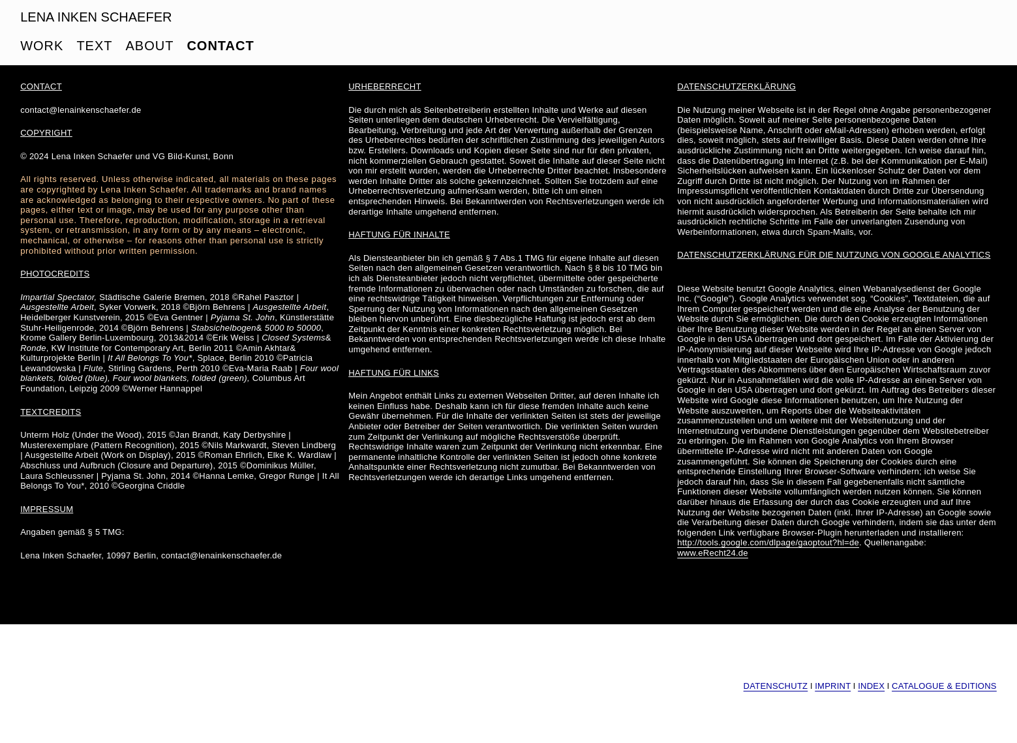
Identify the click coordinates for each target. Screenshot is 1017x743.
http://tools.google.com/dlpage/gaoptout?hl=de (768, 542)
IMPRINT (833, 686)
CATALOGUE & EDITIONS (944, 686)
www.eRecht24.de (712, 553)
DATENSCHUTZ (776, 686)
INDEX (871, 686)
